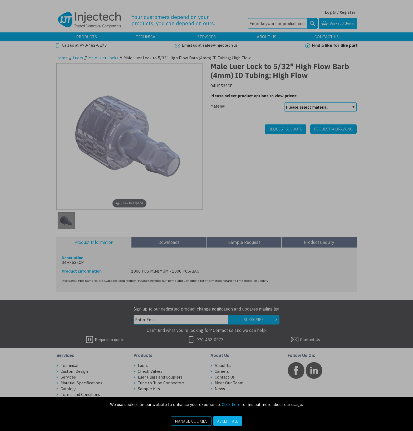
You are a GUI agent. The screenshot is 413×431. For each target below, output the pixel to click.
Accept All (227, 421)
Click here (231, 404)
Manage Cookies (191, 421)
